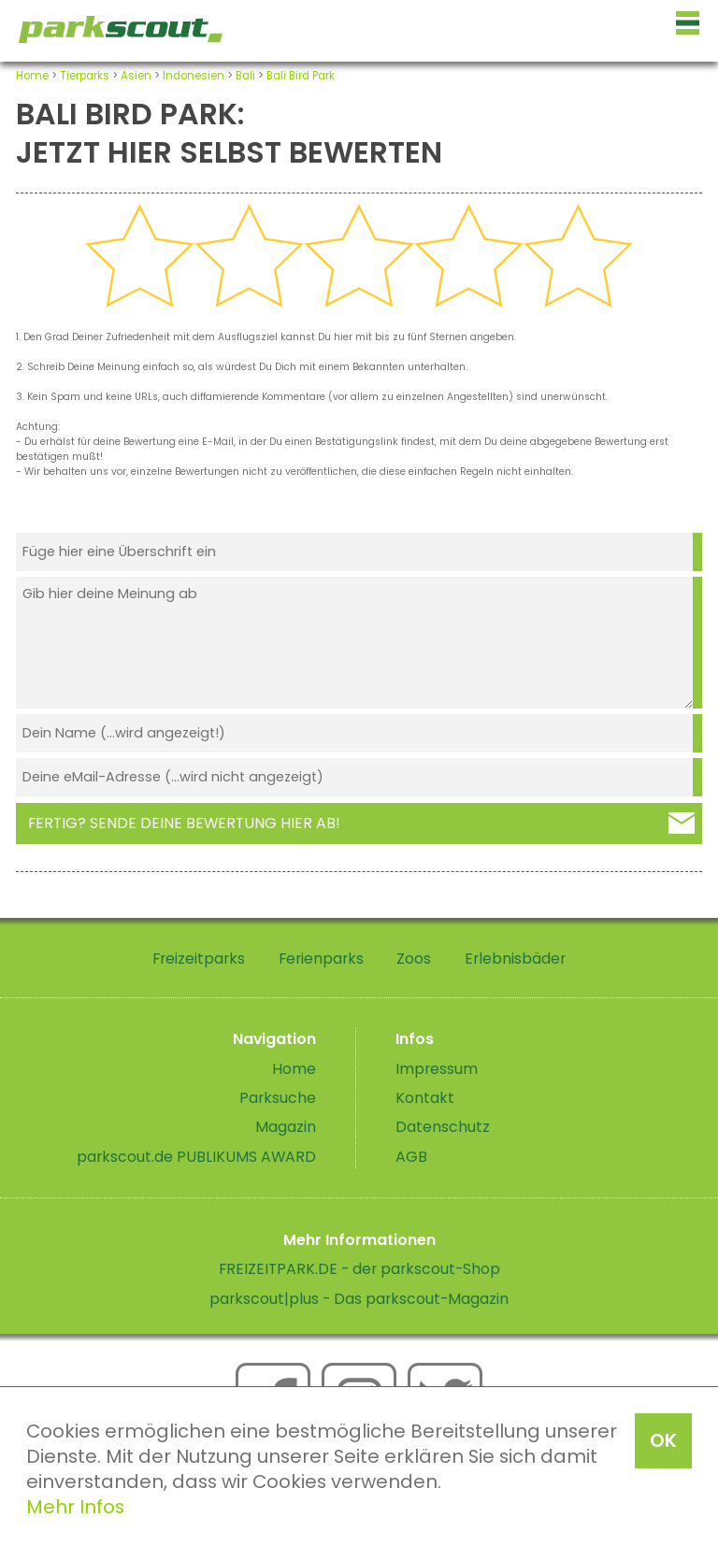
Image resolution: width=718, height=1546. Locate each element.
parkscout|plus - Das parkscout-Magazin (359, 1299)
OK (663, 1440)
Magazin (285, 1127)
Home (32, 75)
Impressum (436, 1069)
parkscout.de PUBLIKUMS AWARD (196, 1156)
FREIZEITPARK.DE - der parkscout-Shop (359, 1269)
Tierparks (84, 75)
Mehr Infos (75, 1507)
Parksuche (277, 1098)
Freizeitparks (198, 958)
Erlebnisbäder (515, 958)
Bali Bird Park (300, 75)
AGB (411, 1156)
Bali (245, 75)
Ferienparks (321, 958)
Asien (136, 75)
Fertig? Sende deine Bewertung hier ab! (184, 823)
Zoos (413, 958)
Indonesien (193, 75)
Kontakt (424, 1098)
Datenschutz (442, 1127)
